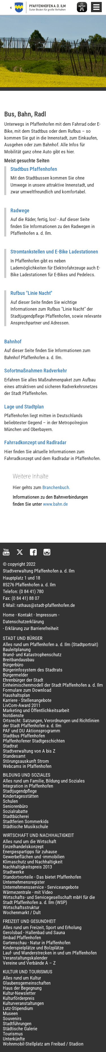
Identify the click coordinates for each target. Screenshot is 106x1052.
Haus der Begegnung (22, 988)
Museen (10, 1013)
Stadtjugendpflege (20, 791)
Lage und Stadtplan (24, 407)
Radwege (19, 210)
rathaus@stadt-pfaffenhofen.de (46, 605)
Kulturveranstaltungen (23, 1003)
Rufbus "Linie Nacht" (31, 293)
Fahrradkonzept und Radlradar (35, 442)
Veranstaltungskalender (25, 957)
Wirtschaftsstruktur (21, 907)
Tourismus (13, 1033)
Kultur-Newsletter (19, 993)
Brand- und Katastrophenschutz (32, 654)
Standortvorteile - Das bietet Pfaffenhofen (42, 876)
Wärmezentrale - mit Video (28, 892)
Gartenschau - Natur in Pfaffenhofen (36, 942)
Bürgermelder (15, 674)
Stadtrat (10, 745)
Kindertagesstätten (20, 796)
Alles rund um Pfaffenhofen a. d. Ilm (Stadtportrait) (50, 644)
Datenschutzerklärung (23, 621)
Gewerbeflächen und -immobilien (33, 856)
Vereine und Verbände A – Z (29, 962)
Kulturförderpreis (18, 998)
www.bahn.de (55, 504)
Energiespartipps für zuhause (30, 851)
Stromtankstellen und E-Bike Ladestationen (54, 252)
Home (8, 615)
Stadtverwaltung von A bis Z (29, 750)
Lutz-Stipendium (18, 1008)
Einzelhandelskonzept (23, 846)
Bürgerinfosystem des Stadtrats (32, 669)
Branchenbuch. (56, 487)
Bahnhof (12, 341)
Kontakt (25, 615)
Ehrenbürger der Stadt (23, 679)
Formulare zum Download (27, 690)
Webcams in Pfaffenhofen (27, 766)
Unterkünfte (14, 1038)
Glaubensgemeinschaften (27, 982)
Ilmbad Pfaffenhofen (22, 937)
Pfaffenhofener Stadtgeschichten (34, 740)
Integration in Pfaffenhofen (28, 785)
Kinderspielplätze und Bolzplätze (33, 947)
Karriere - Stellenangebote (27, 700)
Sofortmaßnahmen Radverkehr (35, 370)
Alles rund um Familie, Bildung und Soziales (44, 780)
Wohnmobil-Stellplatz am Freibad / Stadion (43, 1043)
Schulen (10, 801)
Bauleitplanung (17, 649)
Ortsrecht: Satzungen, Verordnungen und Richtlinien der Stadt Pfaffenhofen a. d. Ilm (51, 723)
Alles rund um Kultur (22, 977)
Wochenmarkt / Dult (22, 912)
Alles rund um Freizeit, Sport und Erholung (42, 927)
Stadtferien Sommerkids (26, 821)
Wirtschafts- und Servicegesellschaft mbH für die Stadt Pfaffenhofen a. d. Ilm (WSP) (49, 900)
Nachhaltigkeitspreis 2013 (27, 866)
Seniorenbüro (15, 806)
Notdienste (13, 715)
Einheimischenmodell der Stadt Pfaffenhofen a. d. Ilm (53, 685)
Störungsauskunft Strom (26, 761)
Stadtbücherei (16, 816)
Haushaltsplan (16, 695)
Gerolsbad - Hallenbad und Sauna (34, 932)
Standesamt (14, 756)
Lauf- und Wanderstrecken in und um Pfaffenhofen (50, 952)
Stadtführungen (17, 1023)
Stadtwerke (13, 871)
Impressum (46, 615)
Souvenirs (12, 1018)
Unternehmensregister (24, 882)
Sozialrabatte (15, 811)
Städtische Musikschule (25, 826)
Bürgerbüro (13, 664)
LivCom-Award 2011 (21, 705)
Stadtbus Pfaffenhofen (33, 169)
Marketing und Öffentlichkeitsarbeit (36, 710)
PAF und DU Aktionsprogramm (31, 730)
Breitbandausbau (18, 659)
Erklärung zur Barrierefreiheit (32, 628)
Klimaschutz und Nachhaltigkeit (32, 861)
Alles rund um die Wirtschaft (29, 841)
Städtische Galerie (20, 1028)
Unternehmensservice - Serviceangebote (41, 887)
